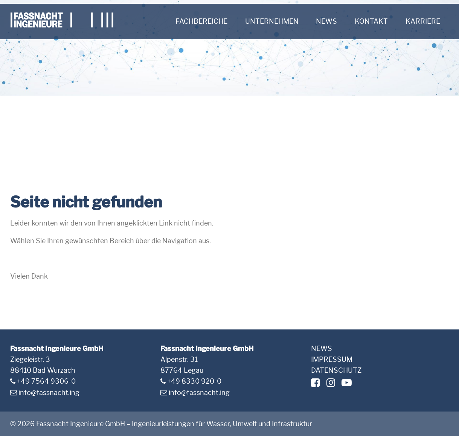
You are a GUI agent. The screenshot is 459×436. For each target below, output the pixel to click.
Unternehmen (272, 21)
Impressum (331, 359)
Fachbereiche (201, 21)
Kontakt (371, 21)
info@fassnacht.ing (48, 392)
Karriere (423, 21)
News (326, 21)
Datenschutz (336, 370)
